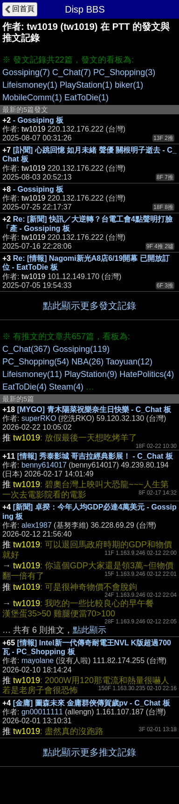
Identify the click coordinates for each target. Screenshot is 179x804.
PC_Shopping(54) (35, 361)
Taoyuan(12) (129, 361)
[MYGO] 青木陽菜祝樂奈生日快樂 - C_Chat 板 (94, 409)
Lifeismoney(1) (29, 85)
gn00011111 (42, 712)
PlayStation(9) (90, 374)
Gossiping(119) (81, 349)
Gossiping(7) (26, 72)
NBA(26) (87, 361)
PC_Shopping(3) (124, 72)
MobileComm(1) (32, 97)
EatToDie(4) (24, 387)
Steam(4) (66, 387)
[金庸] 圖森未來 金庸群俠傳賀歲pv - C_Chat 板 (91, 703)
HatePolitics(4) (146, 374)
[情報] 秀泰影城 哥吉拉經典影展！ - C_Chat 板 (95, 456)
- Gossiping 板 (38, 120)
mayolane (37, 660)
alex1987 (36, 525)
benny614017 (44, 465)
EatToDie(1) (86, 97)
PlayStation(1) (86, 85)
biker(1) (129, 85)
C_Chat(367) (26, 349)
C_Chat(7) (71, 72)
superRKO (38, 418)
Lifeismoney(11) (32, 374)
